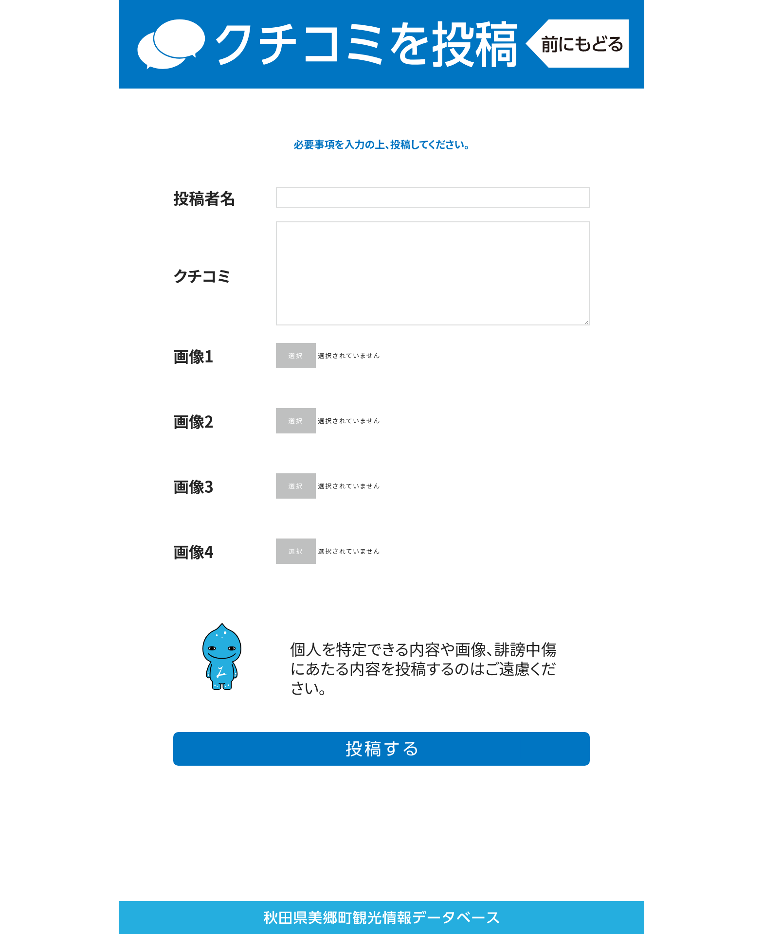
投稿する (381, 749)
